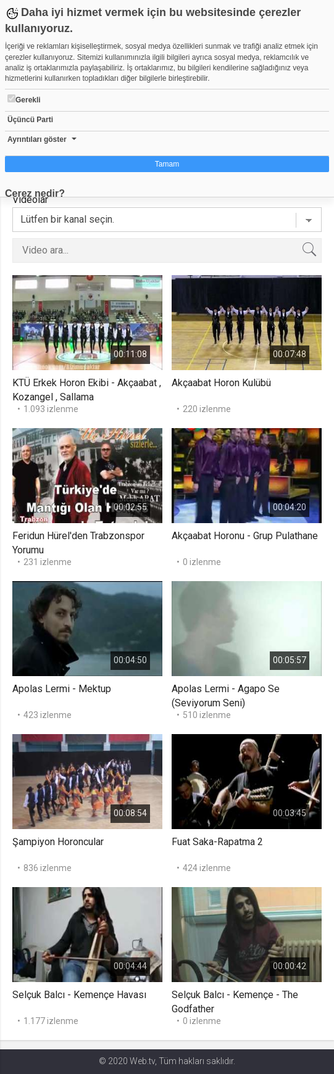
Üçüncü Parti (30, 119)
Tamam (167, 164)
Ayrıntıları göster (37, 139)
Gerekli (24, 99)
